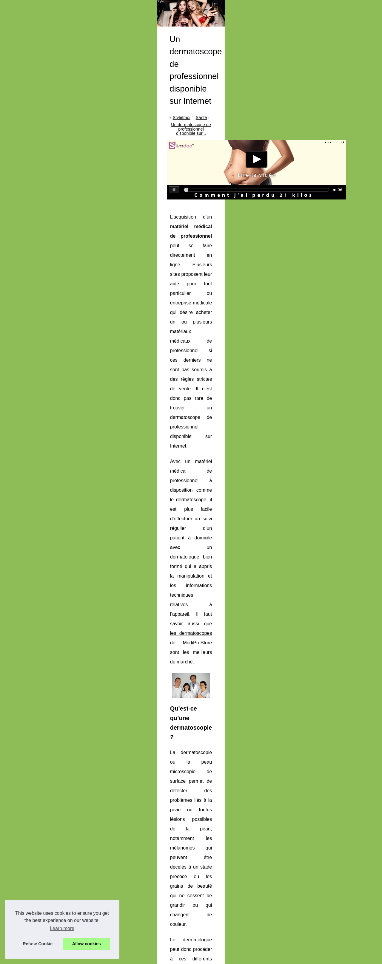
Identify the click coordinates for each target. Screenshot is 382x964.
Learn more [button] (62, 928)
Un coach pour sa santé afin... (47, 182)
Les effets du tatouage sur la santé (175, 939)
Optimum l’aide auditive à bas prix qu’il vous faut (152, 817)
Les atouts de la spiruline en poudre (176, 928)
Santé (135, 201)
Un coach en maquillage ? (44, 317)
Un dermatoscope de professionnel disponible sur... (195, 201)
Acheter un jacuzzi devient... (46, 331)
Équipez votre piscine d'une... (47, 236)
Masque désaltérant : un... (44, 210)
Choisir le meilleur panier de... (47, 492)
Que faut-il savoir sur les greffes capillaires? (323, 817)
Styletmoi (116, 201)
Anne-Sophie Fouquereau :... (47, 453)
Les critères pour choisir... (43, 223)
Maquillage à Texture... (41, 399)
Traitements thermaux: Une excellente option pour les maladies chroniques (213, 888)
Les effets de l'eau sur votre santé (174, 918)
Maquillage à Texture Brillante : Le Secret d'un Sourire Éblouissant (205, 857)
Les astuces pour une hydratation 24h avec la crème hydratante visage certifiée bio (221, 877)
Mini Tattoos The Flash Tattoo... (49, 386)
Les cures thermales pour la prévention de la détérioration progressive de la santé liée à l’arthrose (234, 908)
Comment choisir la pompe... (46, 358)
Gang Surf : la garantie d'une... (48, 479)
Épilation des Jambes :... (42, 412)
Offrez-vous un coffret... (41, 249)
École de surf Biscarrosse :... (46, 466)
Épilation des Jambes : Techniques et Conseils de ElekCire (198, 867)
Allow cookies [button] (86, 943)
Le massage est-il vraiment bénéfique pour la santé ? (192, 898)
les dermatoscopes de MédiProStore (236, 348)
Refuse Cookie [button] (38, 943)
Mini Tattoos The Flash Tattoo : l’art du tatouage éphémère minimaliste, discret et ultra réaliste (231, 846)
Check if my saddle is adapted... (49, 277)
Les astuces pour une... (41, 425)
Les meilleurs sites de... (41, 304)
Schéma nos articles (38, 160)
